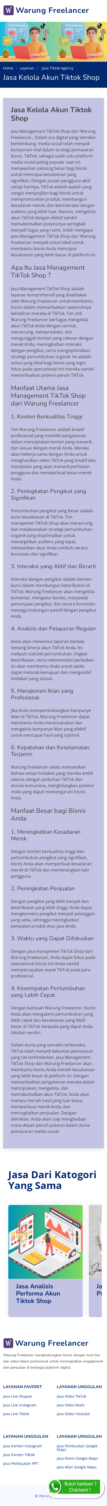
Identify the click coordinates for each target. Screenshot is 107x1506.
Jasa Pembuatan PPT (20, 1463)
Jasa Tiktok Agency (57, 68)
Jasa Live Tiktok (16, 1414)
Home (8, 68)
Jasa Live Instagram (20, 1405)
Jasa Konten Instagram (22, 1446)
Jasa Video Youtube (73, 1414)
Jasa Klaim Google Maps (77, 1458)
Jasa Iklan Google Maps (77, 1467)
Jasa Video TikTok (71, 1396)
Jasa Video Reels (71, 1405)
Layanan (27, 68)
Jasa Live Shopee (17, 1396)
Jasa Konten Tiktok (19, 1455)
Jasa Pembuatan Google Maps (77, 1447)
